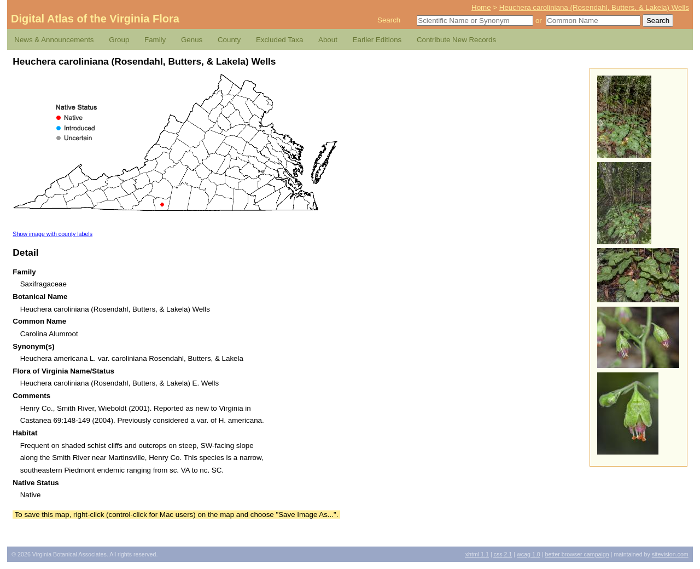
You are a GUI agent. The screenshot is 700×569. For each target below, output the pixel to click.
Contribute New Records (456, 40)
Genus (191, 40)
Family (155, 40)
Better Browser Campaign (577, 554)
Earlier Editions (377, 40)
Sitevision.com (670, 554)
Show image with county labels (52, 234)
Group (119, 40)
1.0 (528, 554)
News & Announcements (54, 40)
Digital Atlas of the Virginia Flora (95, 19)
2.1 (503, 554)
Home (481, 7)
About (327, 40)
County (229, 40)
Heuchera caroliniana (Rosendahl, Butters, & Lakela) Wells (594, 7)
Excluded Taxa (279, 40)
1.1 (477, 554)
